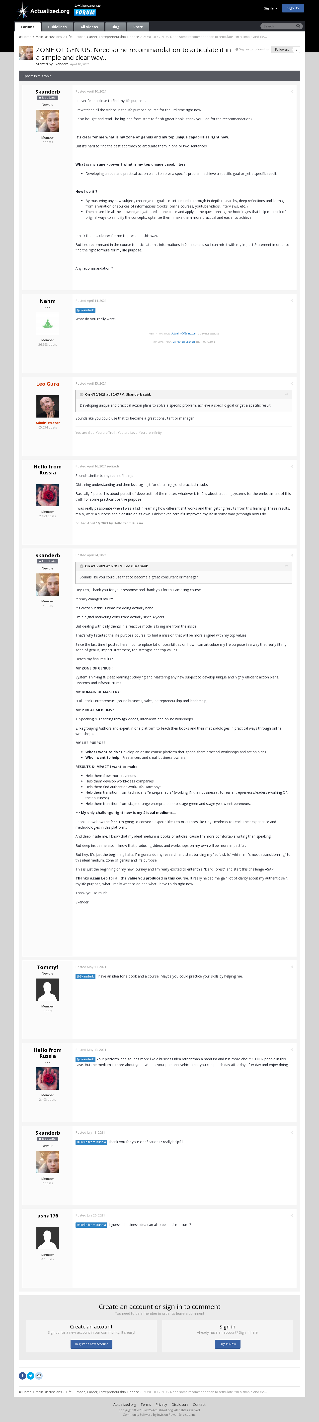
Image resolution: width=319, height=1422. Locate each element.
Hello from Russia (48, 469)
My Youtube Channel (184, 341)
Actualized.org (124, 1404)
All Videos (89, 26)
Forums (27, 26)
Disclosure (179, 1404)
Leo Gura (132, 566)
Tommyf (47, 967)
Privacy (161, 1404)
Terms (146, 1404)
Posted (91, 91)
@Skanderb (86, 310)
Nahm (48, 301)
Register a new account (91, 1344)
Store (138, 26)
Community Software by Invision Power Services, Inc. (159, 1415)
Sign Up (293, 8)
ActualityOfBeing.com (184, 333)
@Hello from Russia (92, 1142)
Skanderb (61, 64)
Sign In (271, 8)
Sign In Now (228, 1344)
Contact (199, 1404)
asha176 (47, 1215)
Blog (116, 26)
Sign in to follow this (254, 49)
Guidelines (57, 26)
